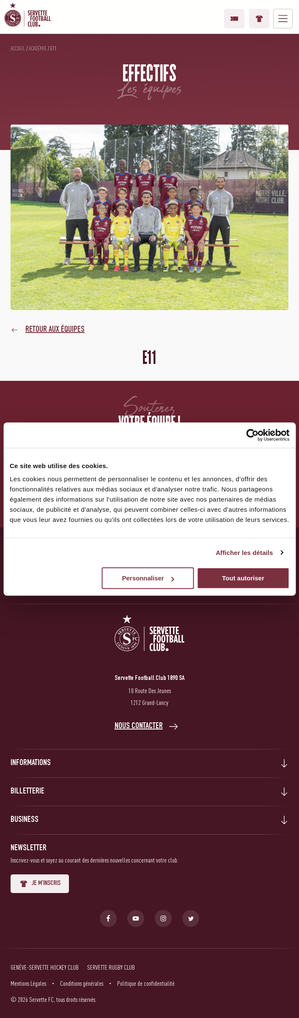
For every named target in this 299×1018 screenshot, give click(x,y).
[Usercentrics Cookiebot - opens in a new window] (252, 435)
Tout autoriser (243, 578)
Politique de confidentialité (146, 983)
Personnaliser (148, 578)
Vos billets (234, 18)
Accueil (18, 48)
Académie (38, 48)
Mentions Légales (28, 983)
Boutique (259, 18)
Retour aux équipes (55, 330)
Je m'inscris (39, 883)
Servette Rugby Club (111, 967)
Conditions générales (81, 983)
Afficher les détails (244, 552)
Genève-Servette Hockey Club (45, 967)
